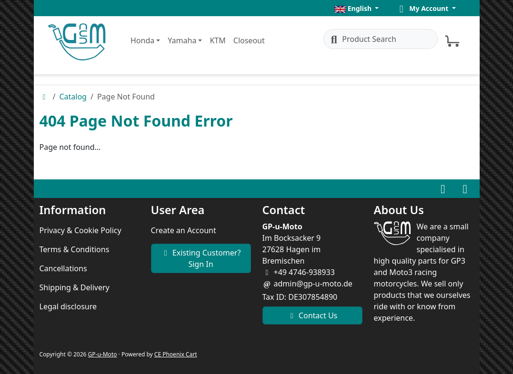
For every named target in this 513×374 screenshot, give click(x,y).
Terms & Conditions (75, 249)
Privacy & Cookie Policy (80, 230)
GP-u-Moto (102, 354)
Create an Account (183, 230)
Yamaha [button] (182, 40)
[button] (356, 8)
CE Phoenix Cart (175, 354)
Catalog (73, 96)
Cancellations (63, 268)
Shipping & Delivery (75, 287)
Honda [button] (142, 40)
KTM (217, 40)
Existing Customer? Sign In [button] (201, 258)
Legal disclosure (68, 306)
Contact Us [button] (312, 315)
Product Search (362, 39)
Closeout (249, 40)
